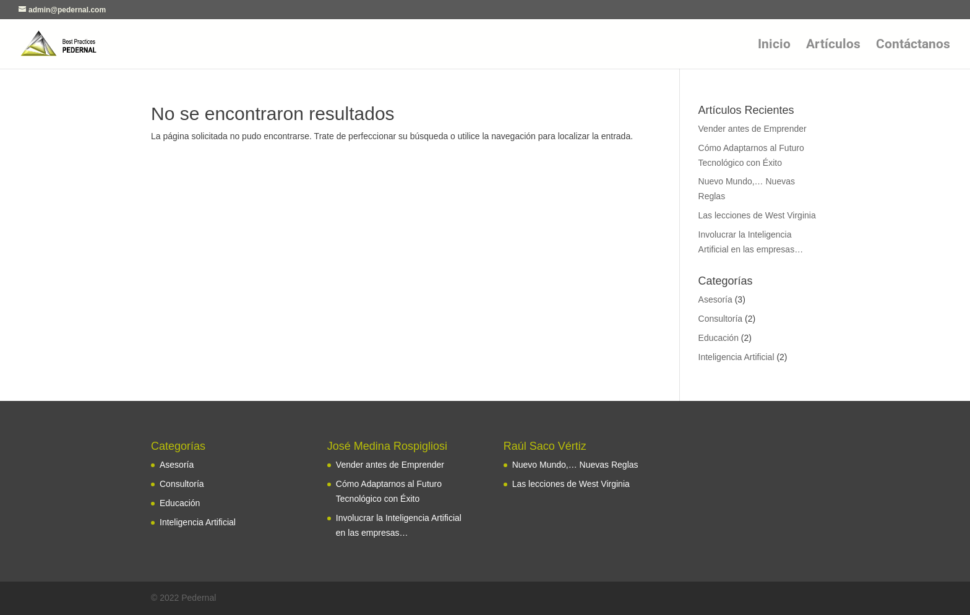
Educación (718, 338)
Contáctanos (913, 45)
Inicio (774, 45)
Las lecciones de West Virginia (757, 215)
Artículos (833, 45)
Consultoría (720, 319)
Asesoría (715, 299)
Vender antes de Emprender (752, 129)
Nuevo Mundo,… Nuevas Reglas (575, 465)
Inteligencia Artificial (736, 357)
